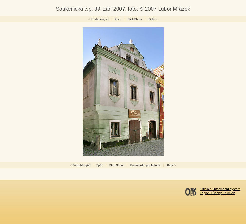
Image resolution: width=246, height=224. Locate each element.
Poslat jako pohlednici (145, 165)
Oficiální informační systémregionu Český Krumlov (220, 191)
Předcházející (100, 19)
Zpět (118, 19)
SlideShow (135, 19)
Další (152, 19)
